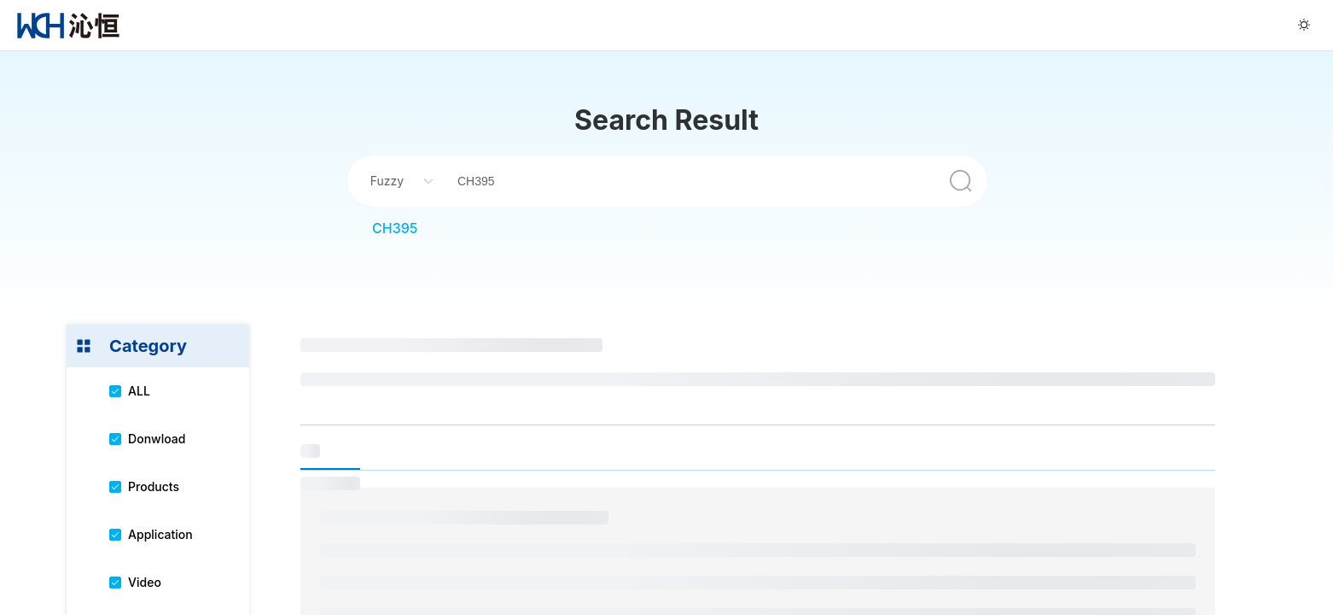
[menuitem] (68, 25)
